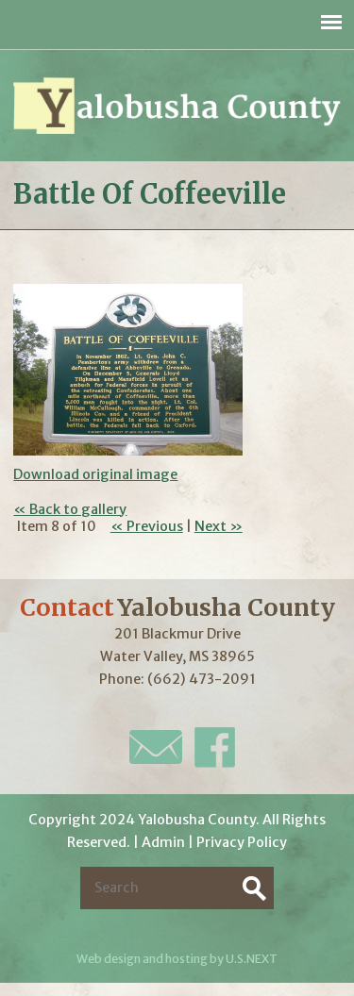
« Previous (146, 526)
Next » (218, 526)
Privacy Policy (241, 842)
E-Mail (155, 747)
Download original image (95, 474)
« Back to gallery (69, 509)
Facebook (214, 747)
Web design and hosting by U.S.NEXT (177, 959)
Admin (163, 842)
